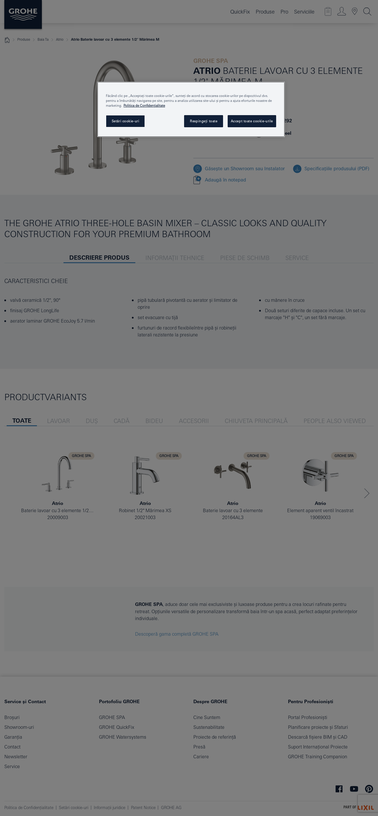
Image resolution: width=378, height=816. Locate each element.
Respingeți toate (203, 121)
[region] (191, 109)
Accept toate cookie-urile (252, 121)
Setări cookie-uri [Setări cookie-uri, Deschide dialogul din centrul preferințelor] (125, 121)
